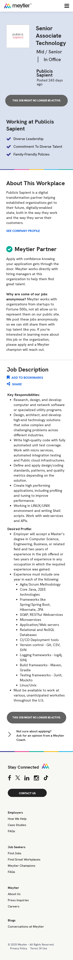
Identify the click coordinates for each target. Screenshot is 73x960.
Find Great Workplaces (24, 859)
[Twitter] (17, 777)
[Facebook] (9, 777)
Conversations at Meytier (26, 927)
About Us (14, 894)
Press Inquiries (18, 900)
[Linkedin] (26, 777)
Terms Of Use (38, 948)
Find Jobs (14, 853)
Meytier (13, 888)
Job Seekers (17, 847)
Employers (15, 813)
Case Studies (17, 825)
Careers (13, 906)
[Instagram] (36, 777)
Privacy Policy (18, 948)
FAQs (11, 831)
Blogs (12, 920)
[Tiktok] (46, 777)
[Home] (30, 5)
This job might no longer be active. (36, 100)
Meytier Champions (21, 866)
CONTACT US (27, 793)
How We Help (17, 819)
